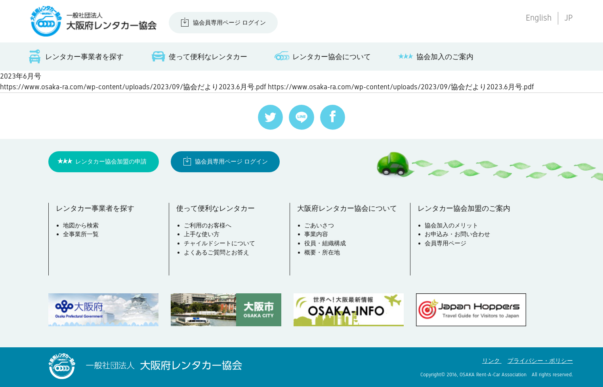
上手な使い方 (201, 234)
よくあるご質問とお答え (216, 252)
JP (568, 18)
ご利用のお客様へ (207, 225)
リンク (492, 360)
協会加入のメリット (451, 225)
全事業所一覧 (81, 234)
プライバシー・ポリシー (540, 360)
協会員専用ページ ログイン (229, 22)
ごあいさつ (319, 225)
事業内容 (316, 234)
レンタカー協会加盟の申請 (111, 161)
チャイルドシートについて (219, 243)
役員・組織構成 (325, 243)
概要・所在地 (322, 252)
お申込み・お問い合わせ (457, 234)
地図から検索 (81, 225)
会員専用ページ (445, 243)
